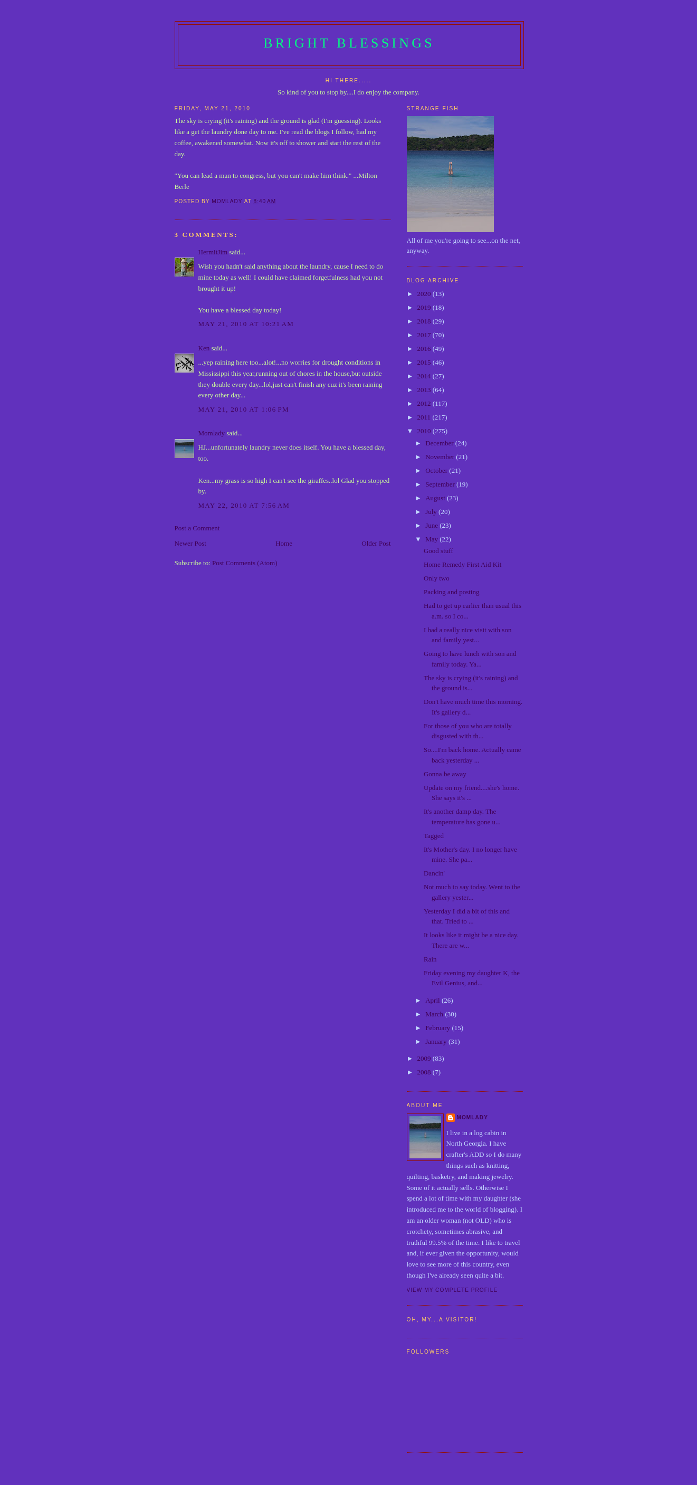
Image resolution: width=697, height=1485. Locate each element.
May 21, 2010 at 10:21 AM (246, 324)
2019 (425, 307)
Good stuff (438, 551)
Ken (204, 348)
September (440, 484)
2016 (425, 349)
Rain (430, 959)
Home (283, 543)
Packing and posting (451, 592)
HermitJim (213, 252)
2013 (425, 390)
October (437, 470)
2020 (425, 294)
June (432, 525)
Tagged (434, 836)
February (438, 1028)
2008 (425, 1072)
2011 (425, 417)
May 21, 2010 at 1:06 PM (243, 409)
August (436, 498)
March (435, 1014)
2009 (425, 1058)
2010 (425, 431)
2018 (425, 321)
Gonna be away (445, 774)
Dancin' (434, 873)
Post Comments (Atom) (245, 563)
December (440, 443)
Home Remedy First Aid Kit (462, 564)
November (440, 457)
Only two (437, 578)
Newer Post (190, 543)
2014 (425, 376)
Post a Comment (197, 528)
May (432, 539)
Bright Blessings (349, 43)
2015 (425, 362)
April (433, 1000)
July (431, 512)
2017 (425, 335)
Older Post (375, 543)
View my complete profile (452, 1290)
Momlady (211, 433)
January (436, 1041)
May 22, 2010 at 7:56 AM (244, 505)
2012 (425, 403)
